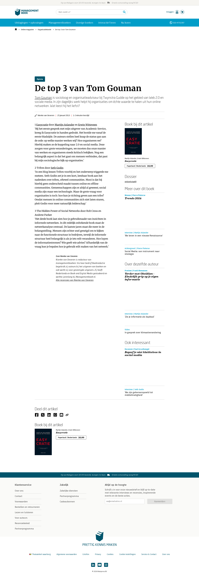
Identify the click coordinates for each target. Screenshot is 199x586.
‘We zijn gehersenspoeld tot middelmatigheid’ (139, 393)
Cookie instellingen (127, 554)
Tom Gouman (43, 97)
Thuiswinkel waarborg (40, 554)
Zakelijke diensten (69, 491)
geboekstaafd (130, 182)
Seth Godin (57, 167)
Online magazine (27, 30)
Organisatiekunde (44, 30)
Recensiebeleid (22, 523)
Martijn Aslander (64, 124)
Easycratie (42, 124)
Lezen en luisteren (24, 512)
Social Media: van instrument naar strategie (142, 252)
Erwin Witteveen (87, 124)
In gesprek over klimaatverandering (143, 332)
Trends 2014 (133, 198)
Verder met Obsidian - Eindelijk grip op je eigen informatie (141, 276)
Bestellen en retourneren (27, 507)
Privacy (98, 554)
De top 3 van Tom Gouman (65, 30)
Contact (18, 496)
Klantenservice (23, 484)
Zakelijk (64, 484)
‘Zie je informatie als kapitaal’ (140, 317)
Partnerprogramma (24, 528)
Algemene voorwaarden (67, 554)
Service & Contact (148, 554)
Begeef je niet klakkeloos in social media (143, 354)
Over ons (19, 491)
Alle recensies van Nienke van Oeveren (75, 280)
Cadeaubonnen (67, 501)
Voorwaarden (21, 501)
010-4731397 (178, 23)
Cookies (110, 554)
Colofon (85, 554)
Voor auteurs (21, 518)
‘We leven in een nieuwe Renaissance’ (144, 235)
